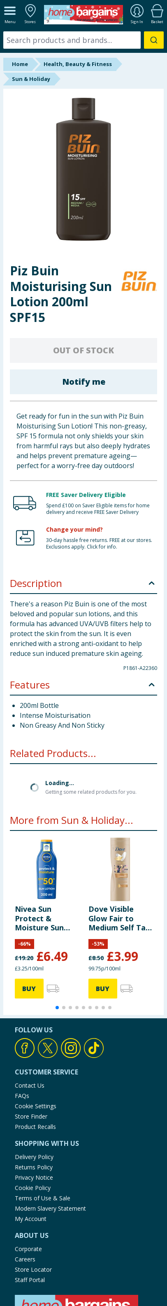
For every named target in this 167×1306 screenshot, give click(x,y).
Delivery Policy (34, 1090)
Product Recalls (35, 1060)
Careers (25, 1192)
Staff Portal (30, 1213)
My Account (30, 1152)
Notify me (83, 381)
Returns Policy (34, 1100)
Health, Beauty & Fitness (78, 64)
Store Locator (33, 1203)
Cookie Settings (35, 1039)
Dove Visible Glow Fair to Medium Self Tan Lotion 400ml (119, 851)
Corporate (28, 1182)
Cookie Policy (33, 1121)
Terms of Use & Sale (42, 1131)
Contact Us (29, 1018)
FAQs (22, 1029)
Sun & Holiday (31, 79)
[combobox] (83, 40)
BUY (29, 921)
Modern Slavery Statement (50, 1141)
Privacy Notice (34, 1110)
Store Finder (31, 1049)
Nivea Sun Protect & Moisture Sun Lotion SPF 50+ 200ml (42, 851)
